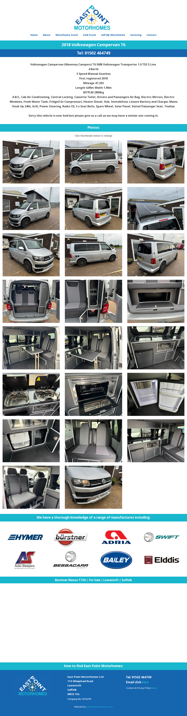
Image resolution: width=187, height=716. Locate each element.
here (145, 682)
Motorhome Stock (67, 35)
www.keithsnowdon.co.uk (99, 706)
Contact (152, 35)
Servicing (135, 35)
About (46, 35)
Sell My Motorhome (113, 35)
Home (34, 35)
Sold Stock (89, 35)
